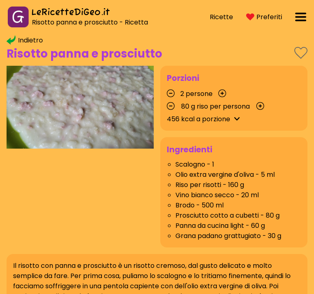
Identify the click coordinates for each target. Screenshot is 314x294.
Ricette (221, 17)
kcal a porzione (204, 119)
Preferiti (264, 17)
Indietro (25, 40)
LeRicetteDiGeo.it (70, 12)
